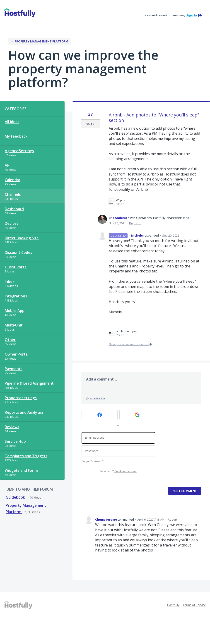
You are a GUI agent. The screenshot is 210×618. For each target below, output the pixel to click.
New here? (118, 471)
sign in (191, 15)
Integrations (16, 296)
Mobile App (14, 310)
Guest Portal (16, 267)
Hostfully (173, 605)
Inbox (9, 281)
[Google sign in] (137, 414)
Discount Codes (18, 252)
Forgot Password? (93, 461)
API (7, 165)
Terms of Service (194, 605)
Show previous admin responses (130, 344)
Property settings (21, 397)
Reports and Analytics (24, 412)
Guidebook (16, 497)
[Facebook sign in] (100, 414)
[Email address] (118, 438)
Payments (13, 368)
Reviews (12, 426)
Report (172, 519)
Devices (11, 223)
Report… (135, 223)
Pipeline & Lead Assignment (29, 383)
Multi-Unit (14, 325)
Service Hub (15, 441)
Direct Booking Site (22, 237)
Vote (90, 124)
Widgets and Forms (22, 470)
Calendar (12, 179)
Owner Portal (17, 354)
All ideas (12, 121)
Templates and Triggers (26, 455)
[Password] (118, 451)
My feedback (16, 136)
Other (10, 339)
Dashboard (14, 208)
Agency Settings (19, 150)
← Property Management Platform (39, 41)
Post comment (184, 491)
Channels (13, 194)
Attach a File (97, 398)
